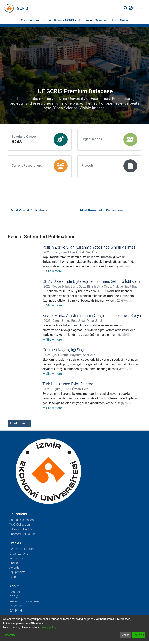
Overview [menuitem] (101, 20)
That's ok (138, 635)
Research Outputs (21, 549)
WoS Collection (19, 524)
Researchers (17, 558)
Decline (124, 635)
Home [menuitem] (46, 20)
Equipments (17, 572)
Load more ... (19, 423)
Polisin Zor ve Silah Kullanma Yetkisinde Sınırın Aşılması (89, 247)
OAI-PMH (15, 610)
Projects (14, 563)
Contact (14, 592)
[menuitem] (130, 8)
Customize (9, 635)
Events (13, 577)
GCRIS (13, 596)
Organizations (18, 553)
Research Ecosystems (24, 601)
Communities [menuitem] (30, 20)
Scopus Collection (21, 520)
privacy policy (48, 627)
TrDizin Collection (21, 529)
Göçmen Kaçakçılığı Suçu (63, 349)
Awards (14, 567)
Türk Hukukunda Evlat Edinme (67, 384)
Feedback (16, 606)
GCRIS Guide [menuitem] (119, 20)
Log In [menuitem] (137, 8)
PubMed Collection (22, 534)
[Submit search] (125, 8)
